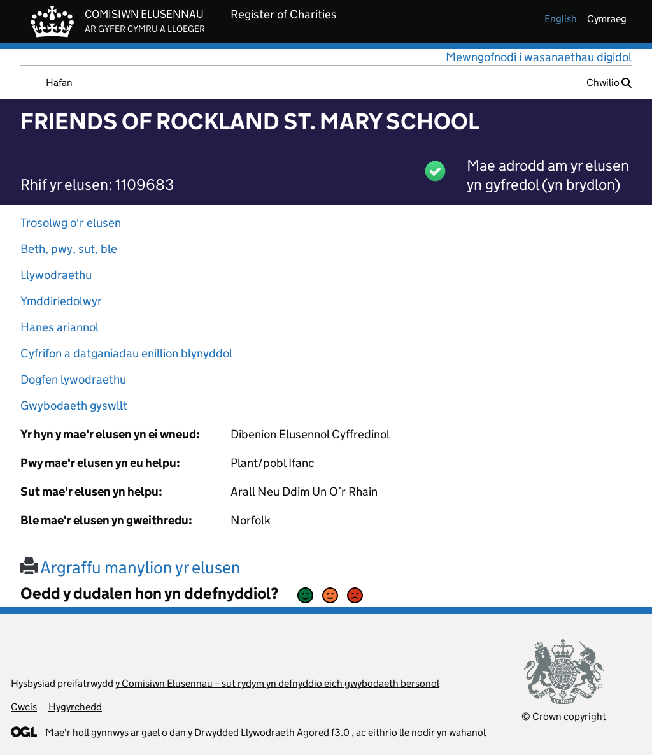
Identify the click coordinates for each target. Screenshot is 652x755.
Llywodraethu (56, 275)
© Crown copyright (563, 716)
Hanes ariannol (59, 327)
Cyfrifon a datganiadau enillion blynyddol (126, 353)
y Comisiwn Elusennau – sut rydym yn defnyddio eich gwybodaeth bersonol (277, 683)
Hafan (59, 82)
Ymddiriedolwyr (61, 301)
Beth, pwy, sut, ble (68, 248)
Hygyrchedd (75, 707)
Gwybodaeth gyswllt (73, 405)
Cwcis (24, 707)
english (560, 19)
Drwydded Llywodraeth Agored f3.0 (272, 732)
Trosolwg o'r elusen (70, 222)
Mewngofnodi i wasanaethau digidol (539, 57)
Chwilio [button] (609, 82)
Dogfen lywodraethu (73, 379)
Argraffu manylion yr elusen (130, 567)
